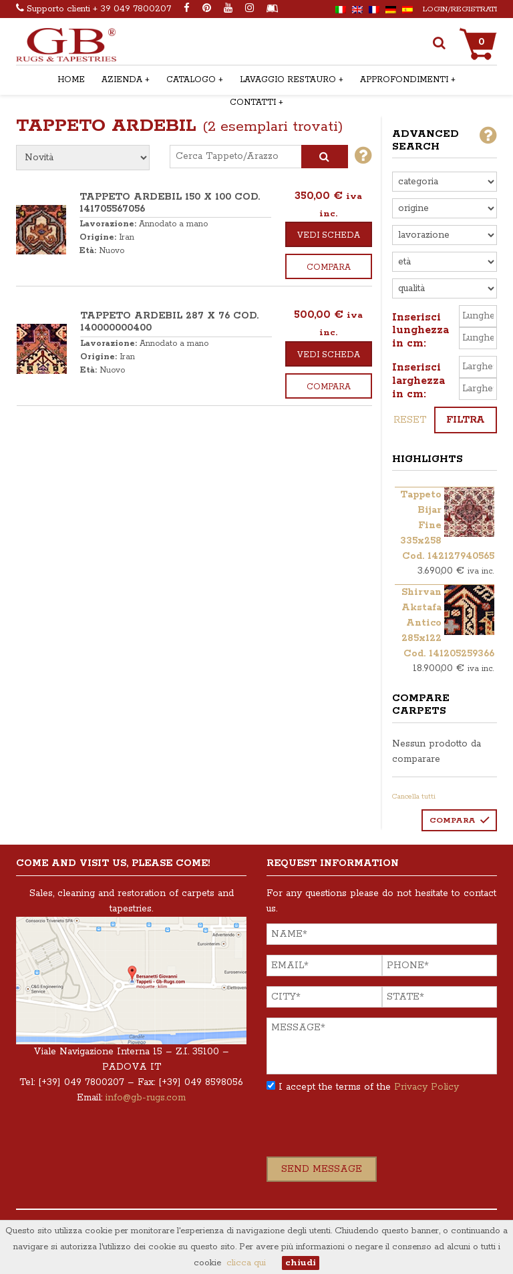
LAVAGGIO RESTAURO (288, 80)
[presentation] (368, 1130)
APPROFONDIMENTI (404, 80)
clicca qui (246, 1263)
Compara (329, 267)
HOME (71, 80)
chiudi (300, 1263)
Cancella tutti (414, 796)
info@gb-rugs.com (146, 1098)
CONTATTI (253, 102)
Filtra (465, 420)
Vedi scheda (328, 235)
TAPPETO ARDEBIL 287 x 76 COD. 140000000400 (169, 322)
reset (409, 420)
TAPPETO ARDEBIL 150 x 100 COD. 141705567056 (169, 203)
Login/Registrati (460, 9)
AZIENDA (122, 80)
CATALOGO (191, 80)
